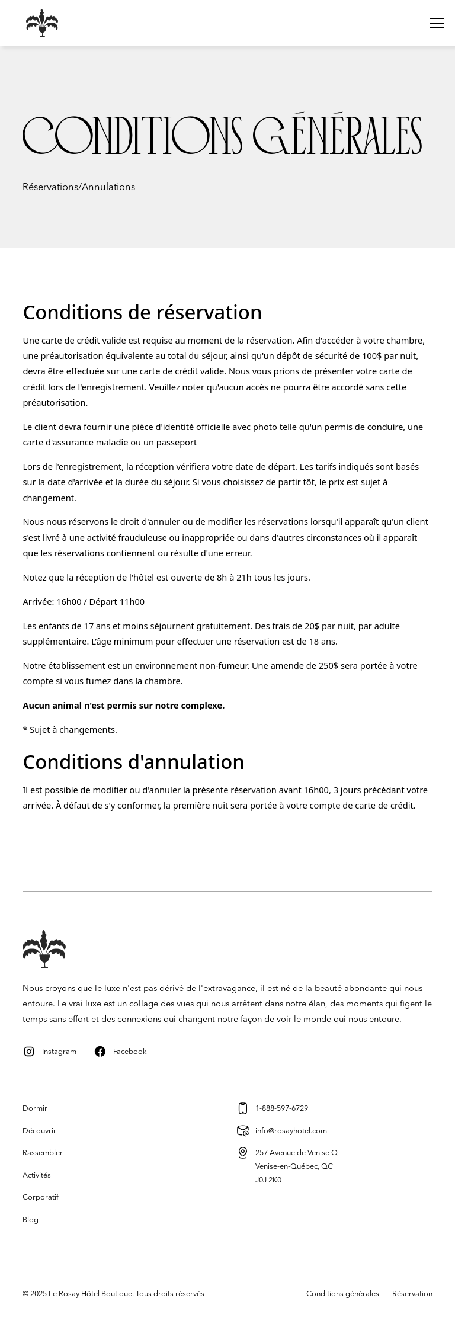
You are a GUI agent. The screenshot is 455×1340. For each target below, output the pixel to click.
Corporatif (41, 1197)
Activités (37, 1175)
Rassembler (43, 1152)
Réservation (412, 1293)
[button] (434, 23)
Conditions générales (342, 1293)
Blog (31, 1219)
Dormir (35, 1108)
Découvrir (39, 1130)
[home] (33, 23)
